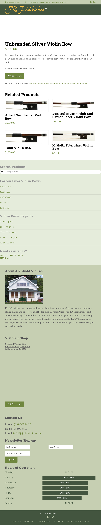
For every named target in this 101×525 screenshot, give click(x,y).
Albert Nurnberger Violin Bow (25, 116)
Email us (5, 258)
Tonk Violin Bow (18, 148)
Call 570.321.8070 (13, 2)
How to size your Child (23, 521)
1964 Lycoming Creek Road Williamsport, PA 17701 (48, 2)
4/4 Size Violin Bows (38, 83)
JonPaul (4, 208)
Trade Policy (44, 521)
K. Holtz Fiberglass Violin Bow (72, 147)
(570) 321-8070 (22, 424)
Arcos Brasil (7, 186)
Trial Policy (58, 521)
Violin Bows (81, 83)
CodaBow (5, 197)
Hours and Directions (78, 521)
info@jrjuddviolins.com (27, 433)
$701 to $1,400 (8, 232)
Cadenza (5, 192)
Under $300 (6, 221)
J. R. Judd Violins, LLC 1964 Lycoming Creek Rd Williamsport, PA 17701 (17, 346)
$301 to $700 (7, 227)
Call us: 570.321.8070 (11, 255)
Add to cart (16, 75)
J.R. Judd (4, 202)
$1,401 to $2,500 (8, 237)
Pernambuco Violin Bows (62, 83)
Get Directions (14, 404)
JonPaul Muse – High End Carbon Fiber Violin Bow (72, 115)
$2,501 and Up (7, 242)
